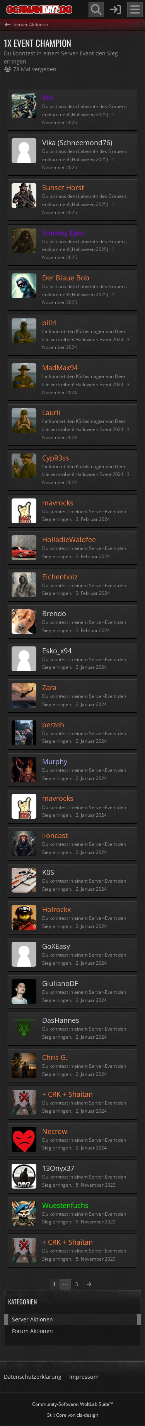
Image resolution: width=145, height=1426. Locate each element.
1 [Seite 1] (54, 1284)
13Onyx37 (58, 1168)
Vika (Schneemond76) (77, 142)
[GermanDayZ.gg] (38, 9)
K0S (48, 872)
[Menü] (135, 9)
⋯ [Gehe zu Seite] (65, 1284)
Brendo (54, 613)
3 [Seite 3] (76, 1284)
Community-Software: (72, 1404)
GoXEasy (56, 946)
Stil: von (72, 1415)
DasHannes (60, 1020)
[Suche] (96, 9)
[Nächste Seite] (89, 1284)
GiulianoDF (60, 983)
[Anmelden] (115, 9)
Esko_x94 (57, 650)
